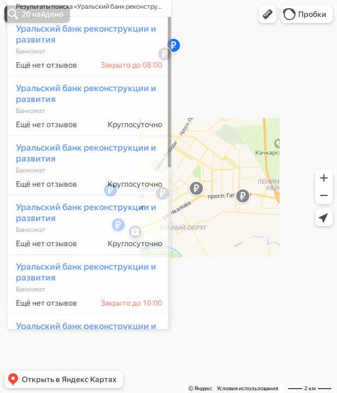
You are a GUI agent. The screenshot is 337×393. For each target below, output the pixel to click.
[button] (267, 14)
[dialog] (84, 194)
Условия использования (247, 388)
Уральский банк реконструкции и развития (81, 66)
